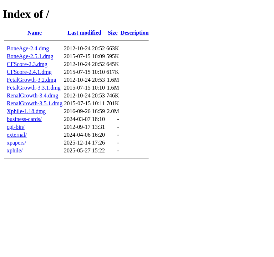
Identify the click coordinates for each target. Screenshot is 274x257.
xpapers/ (16, 143)
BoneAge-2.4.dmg (28, 48)
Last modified (84, 33)
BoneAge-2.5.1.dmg (30, 56)
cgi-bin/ (16, 127)
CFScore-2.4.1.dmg (29, 72)
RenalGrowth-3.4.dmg (32, 95)
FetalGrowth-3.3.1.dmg (34, 88)
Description (135, 33)
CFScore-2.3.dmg (27, 64)
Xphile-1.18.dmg (26, 111)
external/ (17, 135)
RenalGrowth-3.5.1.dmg (34, 103)
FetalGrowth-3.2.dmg (31, 80)
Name (34, 33)
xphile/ (14, 150)
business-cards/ (24, 119)
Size (113, 33)
